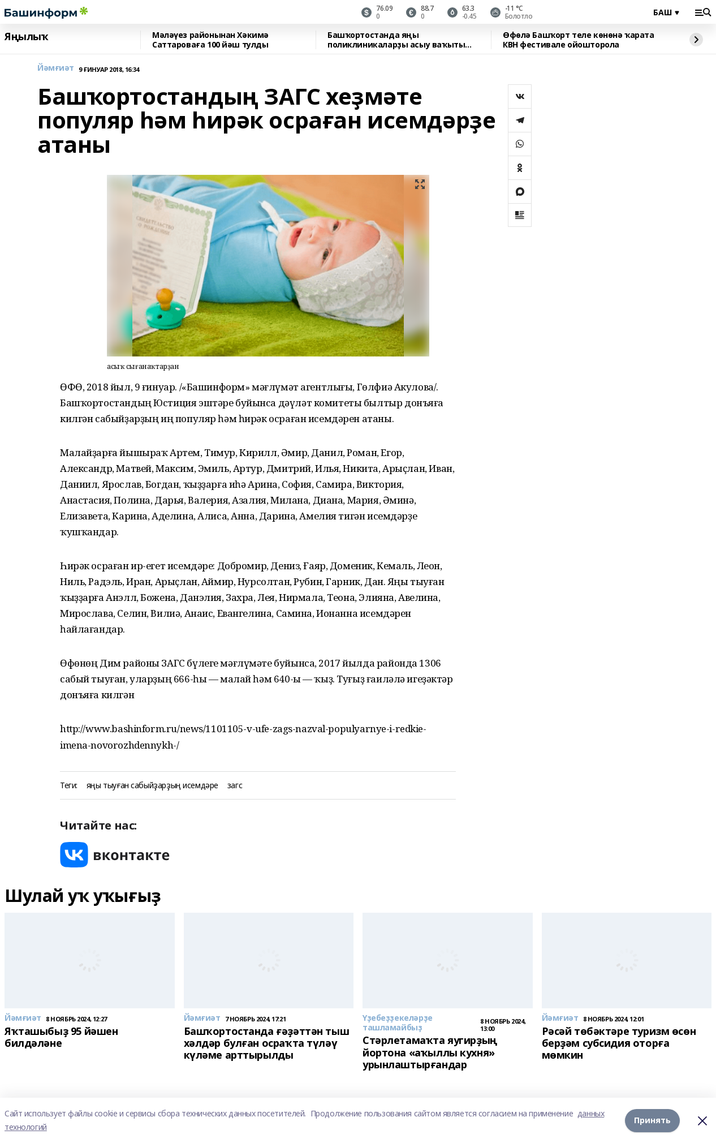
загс (234, 785)
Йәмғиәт (55, 68)
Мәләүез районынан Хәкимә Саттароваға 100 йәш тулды (210, 40)
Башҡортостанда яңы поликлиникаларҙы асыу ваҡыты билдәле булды (396, 40)
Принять (652, 1120)
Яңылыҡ (26, 37)
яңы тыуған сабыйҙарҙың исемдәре (152, 785)
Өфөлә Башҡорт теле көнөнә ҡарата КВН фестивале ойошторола (578, 40)
